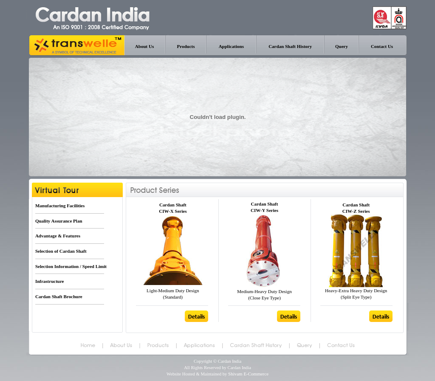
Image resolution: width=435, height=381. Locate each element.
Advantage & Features (57, 235)
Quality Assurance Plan (58, 220)
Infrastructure (49, 281)
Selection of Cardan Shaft (61, 251)
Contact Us (382, 46)
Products (186, 46)
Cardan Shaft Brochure (58, 296)
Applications (231, 46)
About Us (144, 46)
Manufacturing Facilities (60, 205)
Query (341, 46)
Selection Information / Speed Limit (71, 266)
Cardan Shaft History (290, 46)
